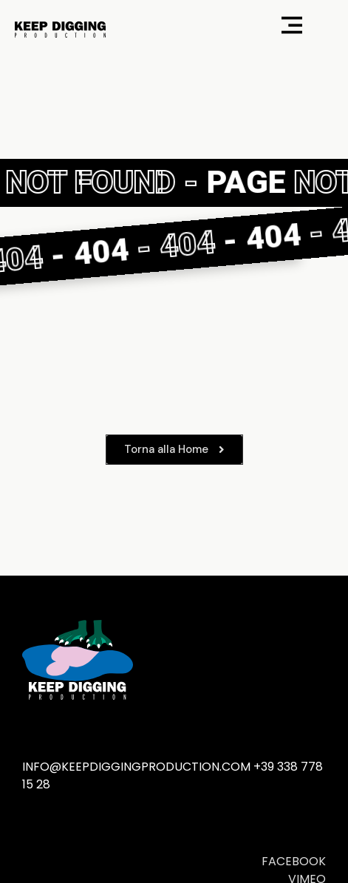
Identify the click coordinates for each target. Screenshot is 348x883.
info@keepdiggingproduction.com (136, 766)
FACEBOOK (294, 861)
